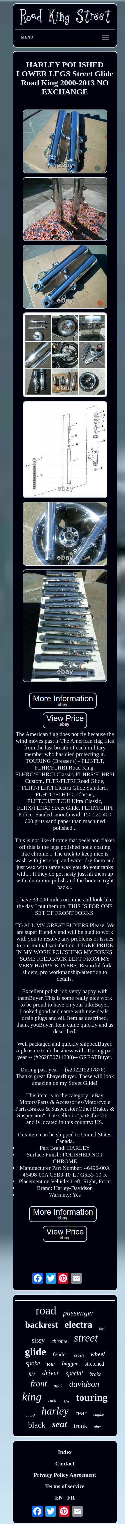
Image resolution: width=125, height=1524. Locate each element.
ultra (97, 1427)
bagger (70, 1363)
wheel (97, 1354)
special (74, 1373)
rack (52, 1400)
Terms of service (64, 1486)
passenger (78, 1313)
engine (98, 1414)
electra (79, 1324)
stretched (94, 1364)
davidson (84, 1383)
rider (66, 1401)
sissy (38, 1340)
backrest (41, 1325)
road (46, 1310)
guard (30, 1415)
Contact (65, 1463)
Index (65, 1452)
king (32, 1396)
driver (50, 1373)
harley (55, 1411)
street (86, 1338)
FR (71, 1498)
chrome (59, 1341)
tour (51, 1364)
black (36, 1425)
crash (79, 1355)
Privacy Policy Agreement (65, 1475)
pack (58, 1385)
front (38, 1383)
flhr (32, 1374)
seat (59, 1424)
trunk (80, 1425)
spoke (33, 1363)
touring (92, 1397)
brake (95, 1374)
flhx (102, 1328)
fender (60, 1354)
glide (35, 1352)
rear (81, 1413)
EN (59, 1498)
